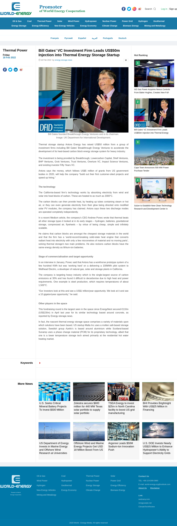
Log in (164, 9)
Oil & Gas (17, 21)
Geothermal (158, 21)
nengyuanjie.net (145, 503)
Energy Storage (19, 26)
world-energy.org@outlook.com (157, 484)
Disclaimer (155, 488)
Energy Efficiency (40, 26)
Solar (59, 21)
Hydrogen (143, 21)
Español (82, 38)
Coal (29, 21)
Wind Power (73, 21)
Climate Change (109, 26)
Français (55, 38)
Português (108, 38)
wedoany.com (144, 499)
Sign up (173, 9)
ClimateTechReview (146, 507)
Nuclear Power (109, 21)
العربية (94, 38)
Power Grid (127, 21)
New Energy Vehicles (65, 26)
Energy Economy (88, 26)
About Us (142, 488)
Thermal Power (44, 21)
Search (148, 9)
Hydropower (91, 21)
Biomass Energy (131, 26)
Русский (69, 38)
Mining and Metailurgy (154, 26)
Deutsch (122, 38)
